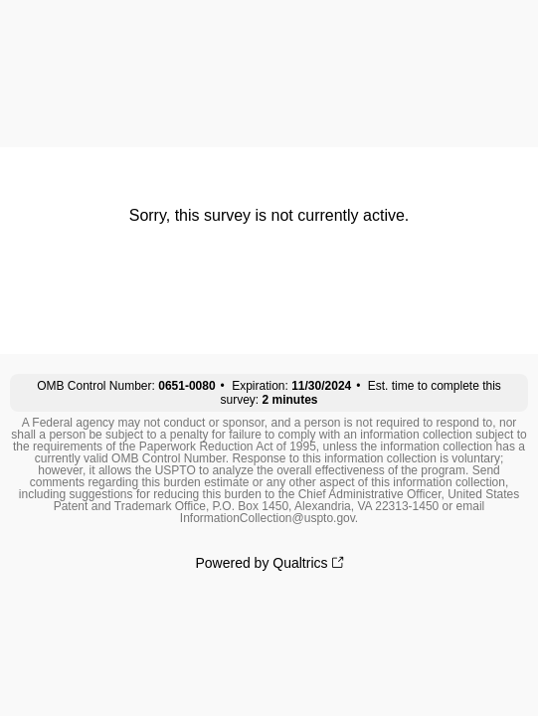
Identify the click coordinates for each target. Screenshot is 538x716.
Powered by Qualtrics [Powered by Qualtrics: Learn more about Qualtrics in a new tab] (261, 563)
